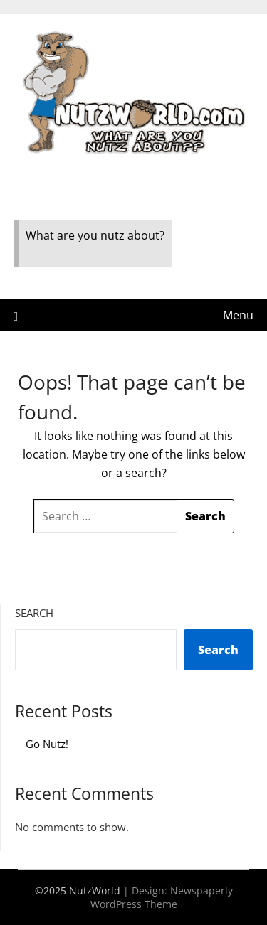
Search (34, 613)
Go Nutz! (47, 744)
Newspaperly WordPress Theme (161, 897)
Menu (238, 315)
